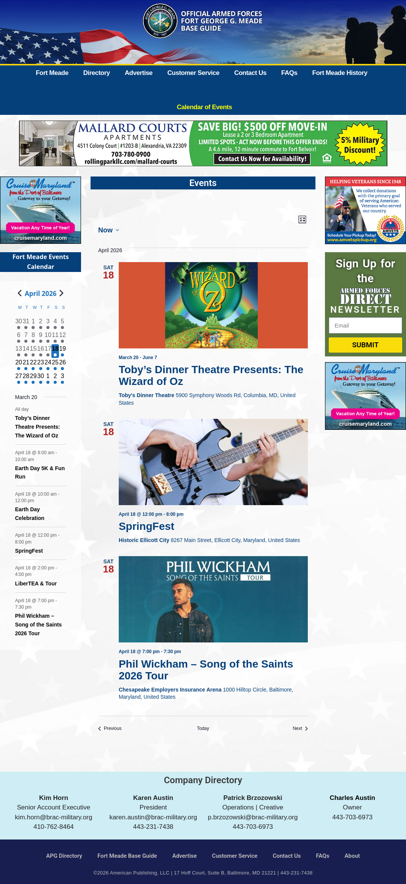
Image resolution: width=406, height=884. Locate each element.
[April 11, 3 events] (55, 337)
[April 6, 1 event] (18, 337)
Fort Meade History (340, 72)
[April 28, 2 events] (26, 378)
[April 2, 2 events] (40, 324)
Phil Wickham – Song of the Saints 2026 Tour (206, 670)
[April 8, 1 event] (33, 337)
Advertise (139, 72)
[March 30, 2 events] (18, 324)
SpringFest (148, 526)
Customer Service (193, 72)
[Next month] (61, 293)
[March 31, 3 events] (26, 324)
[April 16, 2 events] (40, 351)
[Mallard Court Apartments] (203, 163)
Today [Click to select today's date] (203, 728)
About (352, 855)
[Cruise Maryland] (40, 241)
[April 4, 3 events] (55, 324)
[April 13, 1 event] (18, 351)
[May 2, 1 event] (55, 378)
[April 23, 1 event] (40, 365)
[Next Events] (300, 728)
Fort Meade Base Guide (127, 855)
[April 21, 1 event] (26, 365)
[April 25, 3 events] (55, 365)
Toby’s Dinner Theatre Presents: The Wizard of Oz (211, 375)
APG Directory (64, 855)
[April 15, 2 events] (33, 351)
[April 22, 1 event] (33, 365)
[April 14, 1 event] (26, 351)
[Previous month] (19, 293)
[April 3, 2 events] (47, 324)
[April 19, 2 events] (62, 351)
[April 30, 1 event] (40, 378)
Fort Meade (52, 72)
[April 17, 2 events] (47, 351)
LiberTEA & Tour (36, 583)
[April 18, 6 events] (55, 351)
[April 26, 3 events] (62, 365)
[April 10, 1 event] (47, 337)
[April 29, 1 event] (33, 378)
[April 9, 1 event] (40, 337)
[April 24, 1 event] (47, 365)
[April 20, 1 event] (18, 365)
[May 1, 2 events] (47, 378)
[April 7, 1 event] (26, 337)
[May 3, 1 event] (62, 378)
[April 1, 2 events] (33, 324)
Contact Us (250, 72)
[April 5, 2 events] (62, 324)
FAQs (289, 72)
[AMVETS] (365, 241)
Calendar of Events (204, 107)
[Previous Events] (110, 728)
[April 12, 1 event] (62, 337)
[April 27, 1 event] (18, 378)
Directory (96, 72)
